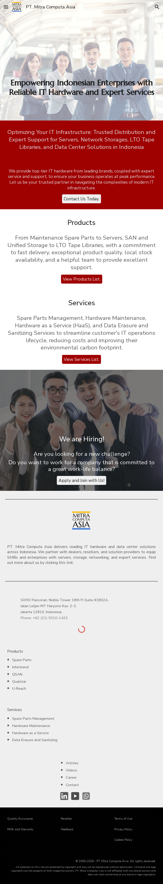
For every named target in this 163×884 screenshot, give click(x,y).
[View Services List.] (81, 359)
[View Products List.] (81, 279)
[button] (6, 7)
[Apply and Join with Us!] (81, 480)
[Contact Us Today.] (81, 199)
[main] (81, 88)
